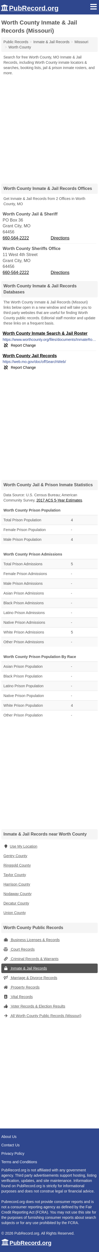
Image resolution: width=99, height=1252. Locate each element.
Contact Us (10, 1145)
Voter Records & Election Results (34, 1006)
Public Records (15, 42)
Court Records (19, 949)
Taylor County (14, 875)
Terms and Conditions (19, 1162)
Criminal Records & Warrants (31, 959)
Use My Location (20, 846)
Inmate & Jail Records (25, 968)
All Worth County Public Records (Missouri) (42, 1016)
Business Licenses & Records (31, 940)
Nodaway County (17, 894)
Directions (60, 238)
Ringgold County (17, 865)
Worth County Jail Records (30, 355)
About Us (9, 1137)
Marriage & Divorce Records (30, 978)
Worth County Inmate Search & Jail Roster (45, 333)
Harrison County (16, 884)
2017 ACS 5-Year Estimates (59, 500)
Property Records (21, 987)
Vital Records (18, 997)
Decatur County (16, 903)
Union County (14, 913)
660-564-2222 (16, 238)
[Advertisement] (49, 127)
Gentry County (15, 856)
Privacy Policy (12, 1153)
